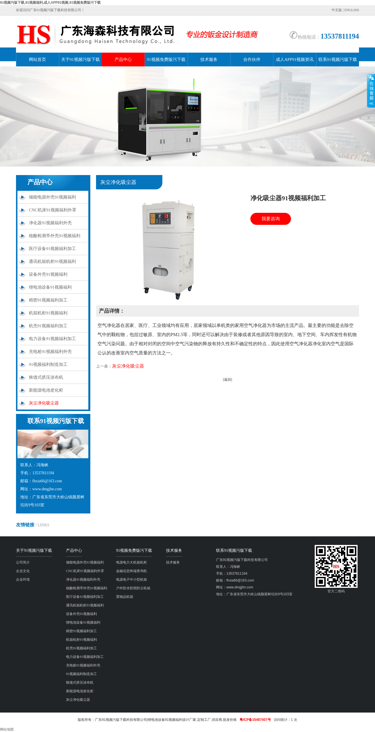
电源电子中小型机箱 (131, 580)
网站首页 (37, 59)
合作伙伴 (251, 59)
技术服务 (209, 59)
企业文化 (23, 571)
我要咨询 (271, 218)
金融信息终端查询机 (131, 571)
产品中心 (123, 59)
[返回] (227, 380)
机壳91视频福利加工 (48, 326)
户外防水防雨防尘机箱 (133, 588)
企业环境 (23, 580)
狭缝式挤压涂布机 (46, 377)
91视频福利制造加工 (48, 364)
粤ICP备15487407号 (255, 720)
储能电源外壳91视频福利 (52, 197)
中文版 (337, 10)
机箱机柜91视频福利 (48, 313)
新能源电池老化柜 (46, 390)
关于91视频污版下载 (80, 59)
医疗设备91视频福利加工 (52, 248)
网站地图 (7, 729)
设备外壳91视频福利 (48, 274)
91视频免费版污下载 (166, 59)
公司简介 (23, 562)
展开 (371, 91)
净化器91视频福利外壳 (50, 223)
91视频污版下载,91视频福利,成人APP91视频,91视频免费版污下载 (50, 3)
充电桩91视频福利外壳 (50, 351)
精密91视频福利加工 (48, 300)
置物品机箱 (124, 597)
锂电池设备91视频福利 (50, 287)
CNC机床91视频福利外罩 (52, 210)
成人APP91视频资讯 (295, 59)
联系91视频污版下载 (337, 59)
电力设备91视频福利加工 (52, 338)
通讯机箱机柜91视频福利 (52, 261)
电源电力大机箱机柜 (131, 562)
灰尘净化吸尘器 (44, 403)
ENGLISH (351, 10)
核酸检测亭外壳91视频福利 (54, 235)
